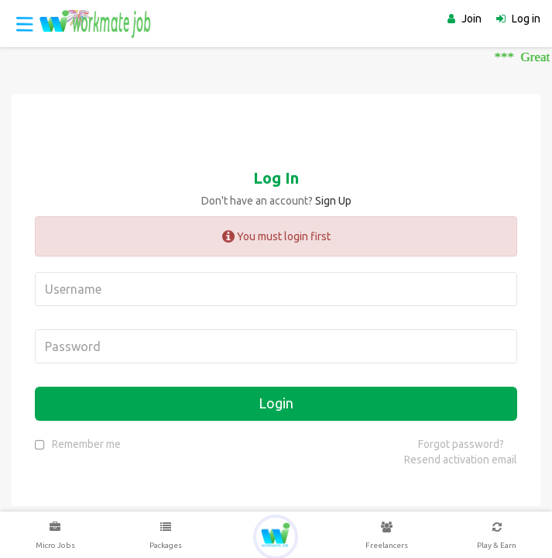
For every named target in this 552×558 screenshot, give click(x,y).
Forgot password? (461, 444)
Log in (526, 18)
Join (471, 18)
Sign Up (333, 201)
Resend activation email (460, 459)
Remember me (86, 444)
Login (276, 403)
